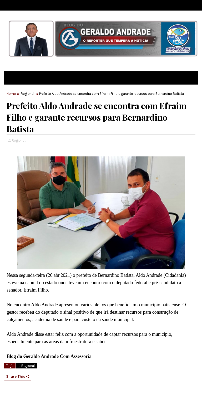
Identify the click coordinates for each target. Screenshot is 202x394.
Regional (27, 94)
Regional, (19, 140)
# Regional (26, 366)
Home (11, 94)
